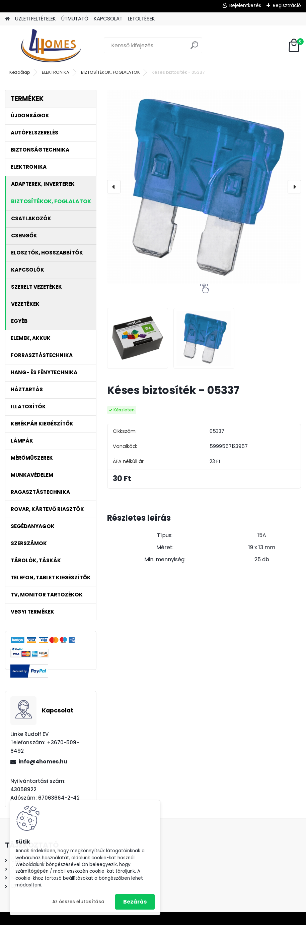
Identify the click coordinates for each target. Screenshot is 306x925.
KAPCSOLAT (108, 18)
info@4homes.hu (42, 761)
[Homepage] (7, 18)
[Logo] (51, 45)
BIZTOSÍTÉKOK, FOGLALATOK (110, 72)
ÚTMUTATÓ (74, 18)
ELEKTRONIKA (55, 72)
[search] (194, 47)
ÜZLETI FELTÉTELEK (35, 18)
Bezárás (135, 902)
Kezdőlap (19, 72)
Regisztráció (287, 5)
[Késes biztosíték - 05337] (204, 187)
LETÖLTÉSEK (141, 18)
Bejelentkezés (245, 5)
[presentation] (114, 186)
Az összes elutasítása (78, 902)
